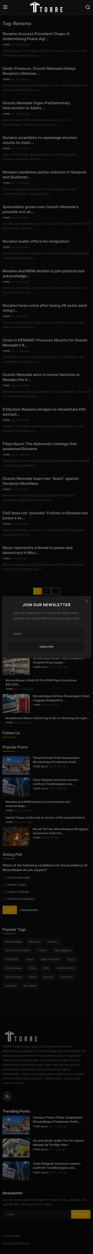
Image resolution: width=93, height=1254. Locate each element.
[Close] (86, 600)
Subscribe (46, 646)
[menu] (5, 7)
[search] (88, 7)
